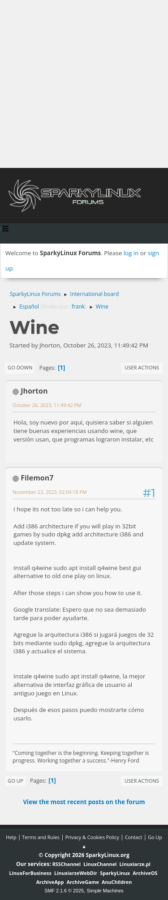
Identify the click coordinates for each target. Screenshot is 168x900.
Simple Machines (105, 890)
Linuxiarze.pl (135, 864)
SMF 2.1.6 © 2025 (64, 890)
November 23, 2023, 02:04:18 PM (50, 492)
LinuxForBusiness (30, 873)
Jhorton (34, 391)
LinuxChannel (99, 864)
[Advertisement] (84, 84)
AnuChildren (117, 882)
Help (11, 837)
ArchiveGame (83, 882)
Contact (133, 837)
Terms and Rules (41, 837)
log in (131, 253)
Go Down (20, 367)
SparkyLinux (115, 873)
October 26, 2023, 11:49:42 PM (47, 405)
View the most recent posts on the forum (84, 802)
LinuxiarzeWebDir (75, 873)
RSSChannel (66, 864)
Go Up (15, 780)
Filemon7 (37, 478)
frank (78, 306)
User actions (142, 367)
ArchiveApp (50, 882)
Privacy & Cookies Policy (92, 837)
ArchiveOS (145, 873)
